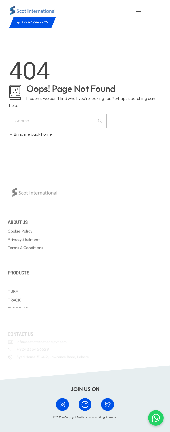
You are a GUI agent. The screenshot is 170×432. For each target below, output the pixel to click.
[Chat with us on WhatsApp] (156, 418)
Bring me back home (30, 134)
